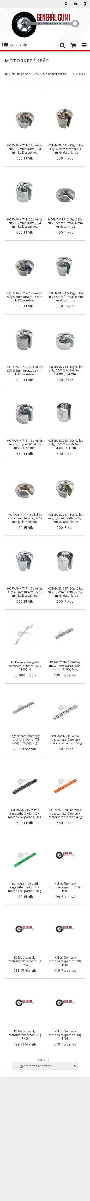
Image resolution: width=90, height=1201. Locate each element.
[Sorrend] (45, 1066)
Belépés (66, 4)
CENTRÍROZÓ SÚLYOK (25, 74)
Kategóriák (18, 45)
